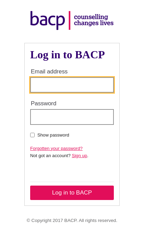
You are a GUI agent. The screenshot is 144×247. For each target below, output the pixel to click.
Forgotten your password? (56, 148)
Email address (49, 71)
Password (43, 103)
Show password (49, 135)
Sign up (79, 155)
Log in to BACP (72, 192)
